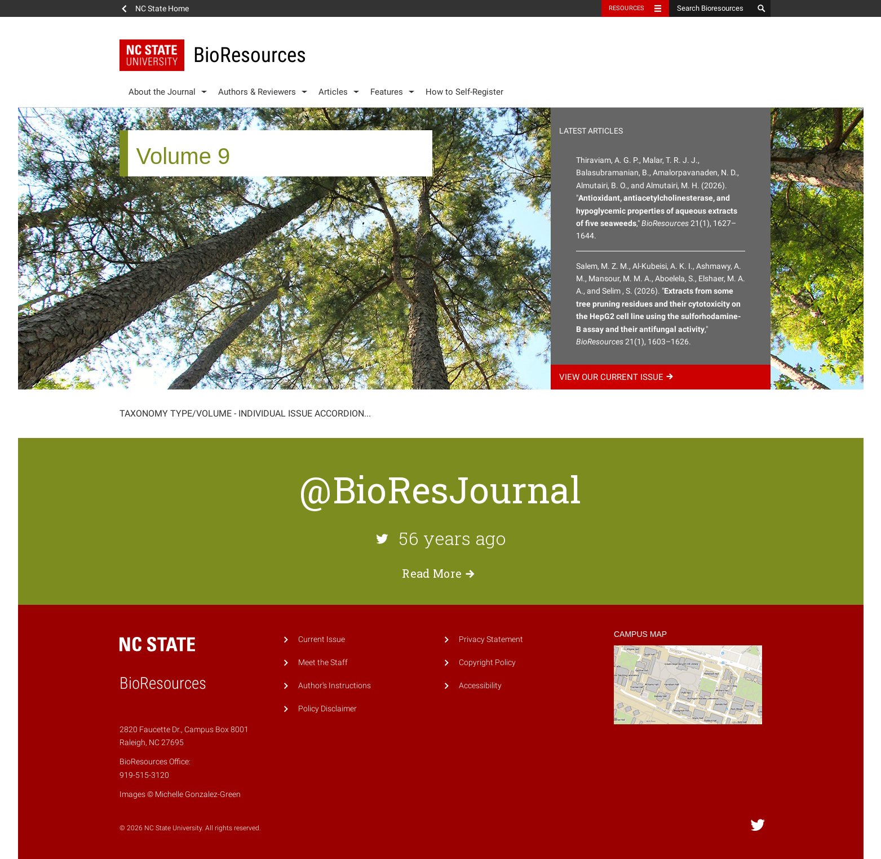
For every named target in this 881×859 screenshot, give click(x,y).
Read (440, 573)
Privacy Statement (491, 639)
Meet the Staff (323, 662)
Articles (333, 92)
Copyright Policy (487, 662)
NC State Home (162, 8)
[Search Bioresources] (711, 8)
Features (386, 92)
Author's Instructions (334, 685)
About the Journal (162, 92)
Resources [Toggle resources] (627, 8)
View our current (617, 377)
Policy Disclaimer (327, 709)
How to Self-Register (464, 92)
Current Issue (321, 639)
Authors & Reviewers (257, 92)
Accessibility (480, 685)
